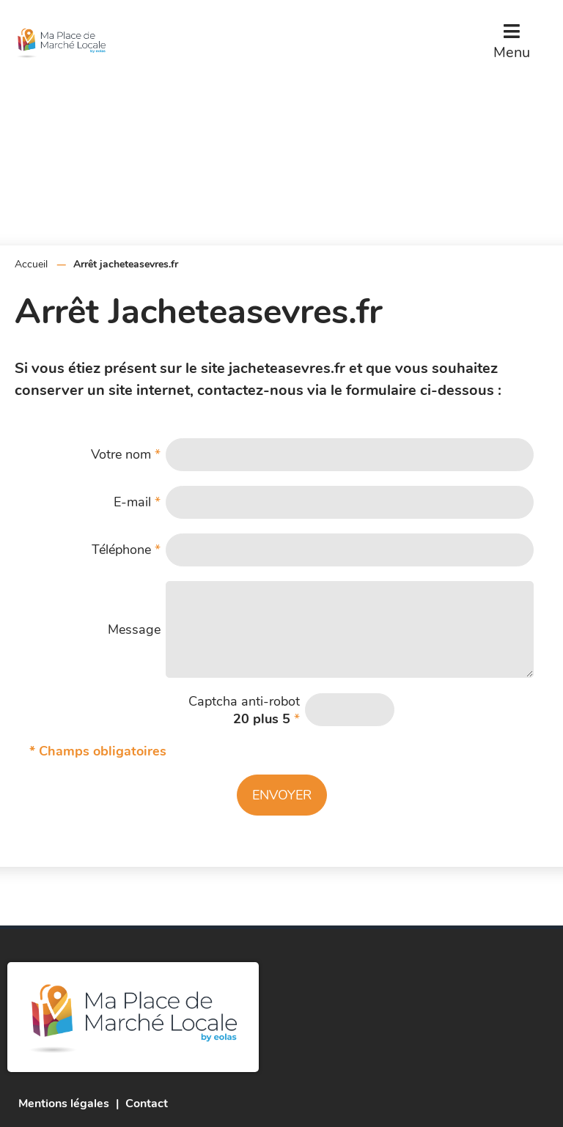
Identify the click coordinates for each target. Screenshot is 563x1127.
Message (134, 629)
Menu (511, 52)
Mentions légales (63, 1103)
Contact (146, 1103)
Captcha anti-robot (244, 710)
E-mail (137, 502)
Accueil (31, 264)
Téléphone (126, 549)
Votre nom (126, 454)
